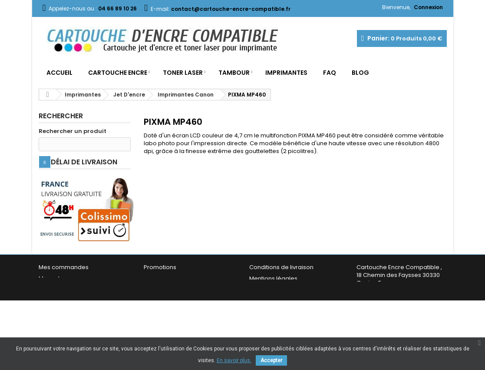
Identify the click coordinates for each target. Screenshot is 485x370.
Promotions (160, 288)
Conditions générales (279, 311)
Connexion (428, 7)
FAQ (329, 72)
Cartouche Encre (117, 72)
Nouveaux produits (170, 300)
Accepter (271, 360)
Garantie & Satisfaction (281, 322)
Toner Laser (183, 72)
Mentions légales (273, 300)
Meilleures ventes (168, 311)
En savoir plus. (234, 360)
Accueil (59, 72)
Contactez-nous (167, 322)
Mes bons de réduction (71, 322)
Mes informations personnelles (82, 311)
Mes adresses (59, 300)
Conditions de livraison (281, 288)
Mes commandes (64, 288)
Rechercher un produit (72, 131)
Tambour (234, 72)
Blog (360, 72)
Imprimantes (286, 72)
